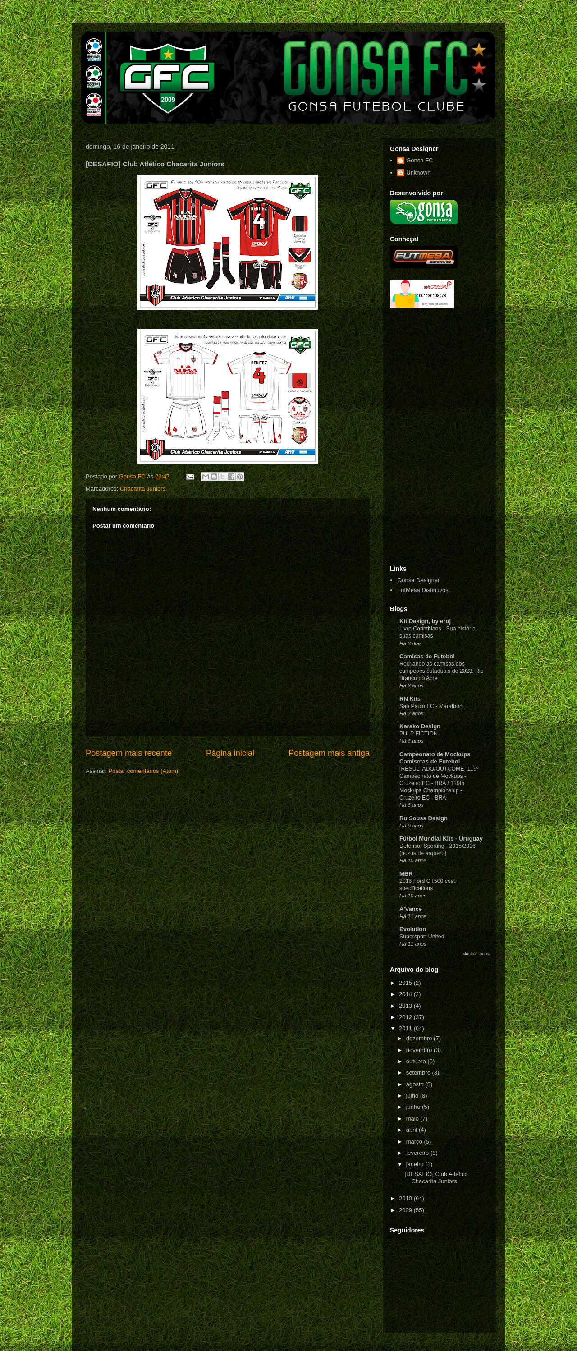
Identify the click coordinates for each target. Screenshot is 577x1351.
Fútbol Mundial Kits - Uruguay (441, 838)
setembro (419, 1072)
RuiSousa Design (423, 818)
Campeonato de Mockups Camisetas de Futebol (434, 758)
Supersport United (421, 936)
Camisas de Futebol (427, 656)
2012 (406, 1017)
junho (414, 1106)
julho (413, 1095)
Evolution (412, 929)
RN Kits (410, 698)
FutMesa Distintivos (422, 590)
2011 (406, 1028)
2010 (406, 1198)
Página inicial (230, 753)
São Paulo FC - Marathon (431, 706)
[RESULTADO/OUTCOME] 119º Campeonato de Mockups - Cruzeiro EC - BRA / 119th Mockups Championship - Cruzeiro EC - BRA (439, 783)
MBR (406, 873)
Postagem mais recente (129, 753)
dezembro (420, 1038)
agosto (416, 1084)
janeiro (416, 1164)
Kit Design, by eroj (425, 621)
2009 (406, 1210)
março (415, 1141)
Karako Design (419, 726)
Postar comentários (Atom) (144, 770)
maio (413, 1118)
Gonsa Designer (418, 580)
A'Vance (410, 908)
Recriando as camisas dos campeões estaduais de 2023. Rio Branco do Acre (441, 671)
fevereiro (418, 1152)
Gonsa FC (419, 160)
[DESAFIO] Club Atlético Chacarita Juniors (435, 1178)
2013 (406, 1005)
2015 (406, 982)
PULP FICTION (418, 734)
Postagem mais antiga (329, 753)
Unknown (418, 172)
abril (412, 1129)
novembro (420, 1050)
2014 (406, 994)
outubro (417, 1061)
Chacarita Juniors (142, 488)
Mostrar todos (475, 953)
